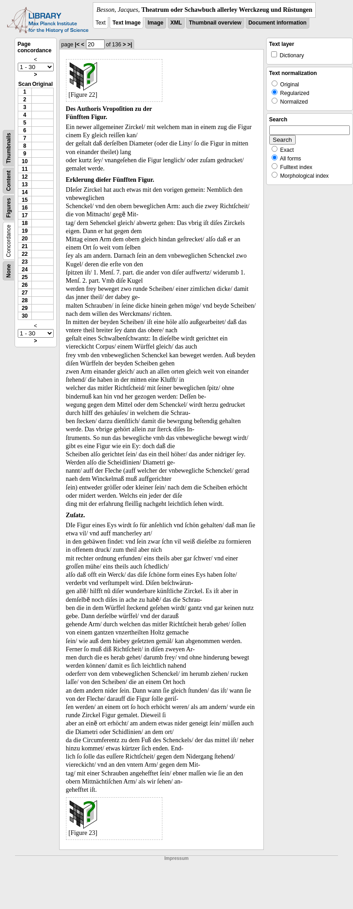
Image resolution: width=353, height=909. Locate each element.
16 (25, 208)
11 (25, 169)
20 (25, 238)
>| (129, 44)
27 (25, 293)
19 (25, 231)
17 (25, 215)
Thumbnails (8, 148)
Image (156, 23)
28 (25, 300)
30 (25, 316)
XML (176, 23)
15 (25, 200)
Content (8, 180)
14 (25, 192)
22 (25, 254)
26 (25, 285)
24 (25, 269)
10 (25, 161)
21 (25, 246)
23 (25, 262)
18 (25, 223)
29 (25, 308)
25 (25, 277)
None (8, 271)
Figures (8, 208)
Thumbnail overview (215, 23)
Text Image (126, 23)
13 (25, 184)
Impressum (176, 858)
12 (25, 177)
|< (77, 44)
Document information (277, 23)
